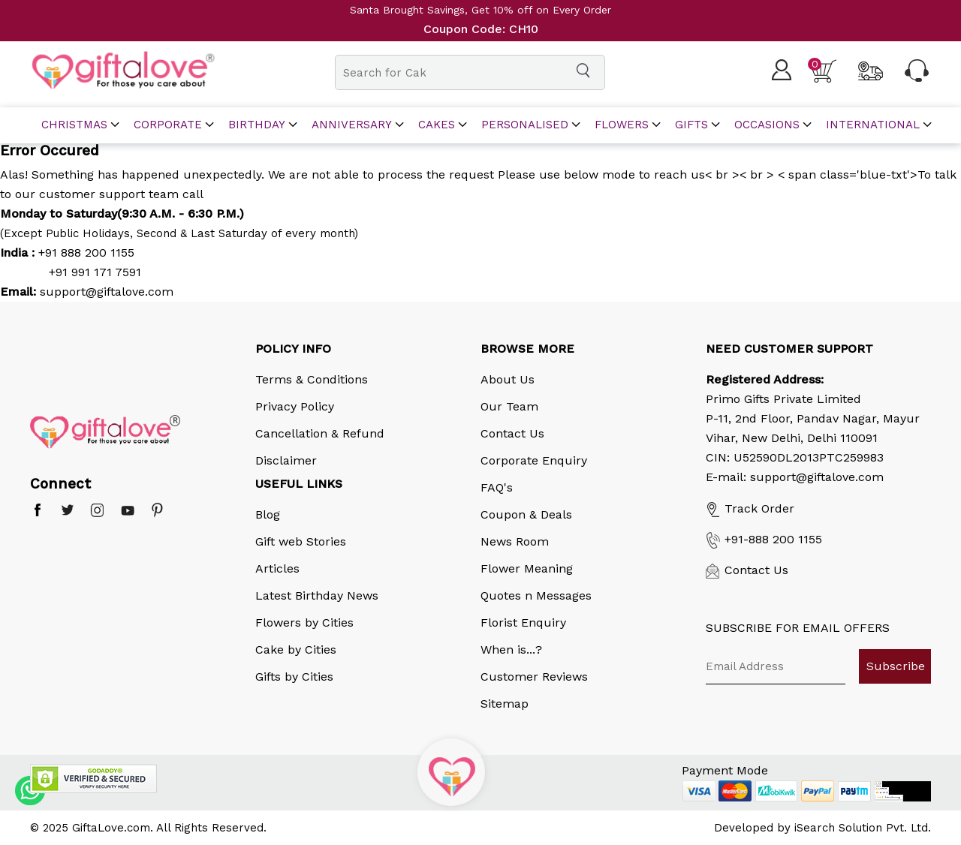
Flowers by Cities (304, 622)
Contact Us (512, 433)
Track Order (750, 508)
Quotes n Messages (536, 595)
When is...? (511, 649)
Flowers (622, 125)
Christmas (74, 125)
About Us (507, 379)
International (873, 125)
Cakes (436, 125)
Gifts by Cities (294, 676)
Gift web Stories (300, 541)
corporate (168, 125)
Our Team (509, 406)
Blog (267, 514)
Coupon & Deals (526, 514)
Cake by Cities (295, 649)
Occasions (767, 125)
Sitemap (504, 703)
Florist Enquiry (523, 622)
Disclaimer (286, 460)
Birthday (256, 125)
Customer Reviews (534, 676)
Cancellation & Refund (319, 433)
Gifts (691, 125)
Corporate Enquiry (533, 460)
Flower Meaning (526, 568)
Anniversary (352, 125)
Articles (277, 568)
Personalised (524, 125)
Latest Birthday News (316, 595)
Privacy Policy (294, 406)
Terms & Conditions (311, 379)
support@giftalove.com (104, 291)
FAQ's (496, 487)
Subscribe (895, 666)
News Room (514, 541)
